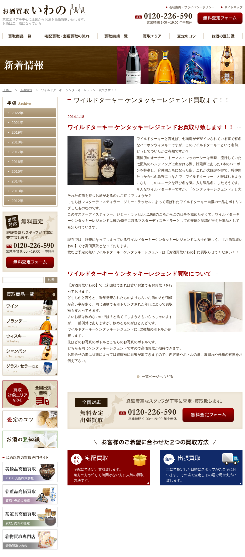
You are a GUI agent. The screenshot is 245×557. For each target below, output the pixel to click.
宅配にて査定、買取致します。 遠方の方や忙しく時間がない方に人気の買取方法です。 (109, 474)
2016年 (18, 161)
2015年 (18, 171)
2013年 (18, 191)
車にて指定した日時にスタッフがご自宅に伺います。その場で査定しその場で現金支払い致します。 (201, 474)
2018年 (18, 142)
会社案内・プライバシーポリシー (191, 7)
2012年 (18, 201)
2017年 (18, 152)
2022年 (18, 113)
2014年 (18, 181)
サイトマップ (233, 7)
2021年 (18, 122)
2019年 (18, 132)
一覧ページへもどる (157, 377)
